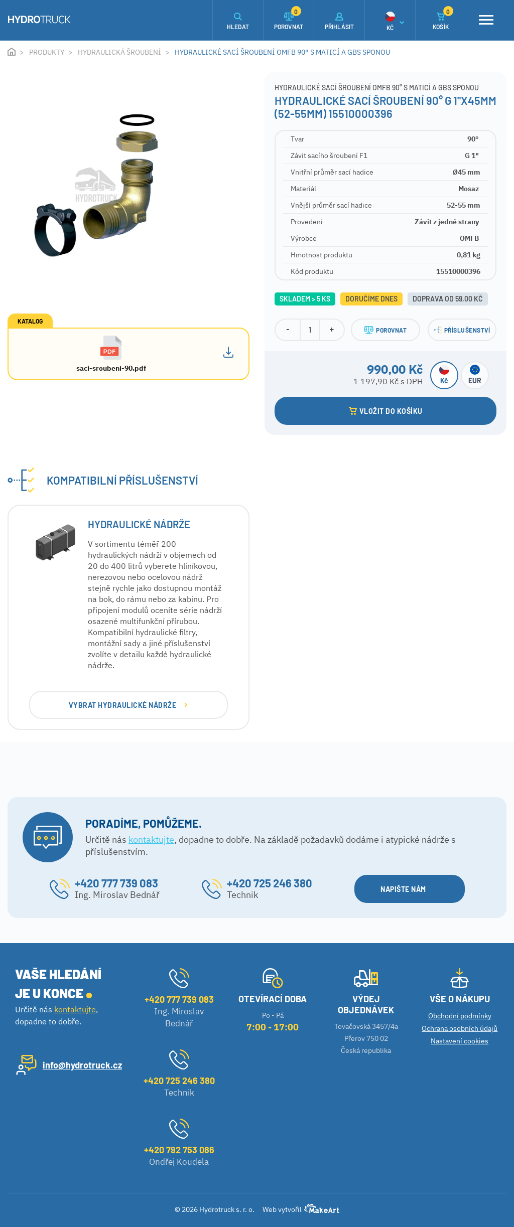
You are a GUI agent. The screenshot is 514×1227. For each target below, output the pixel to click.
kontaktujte (151, 839)
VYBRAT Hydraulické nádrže (128, 705)
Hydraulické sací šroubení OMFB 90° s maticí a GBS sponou (282, 52)
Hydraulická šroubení (119, 52)
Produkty (46, 52)
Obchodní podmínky (459, 1015)
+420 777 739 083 (116, 883)
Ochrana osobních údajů (459, 1028)
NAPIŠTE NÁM (408, 889)
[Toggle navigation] (486, 20)
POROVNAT (385, 330)
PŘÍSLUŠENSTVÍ (462, 330)
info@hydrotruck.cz (82, 1064)
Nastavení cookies (459, 1040)
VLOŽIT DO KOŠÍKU (386, 411)
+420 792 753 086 (179, 1149)
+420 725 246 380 (269, 883)
